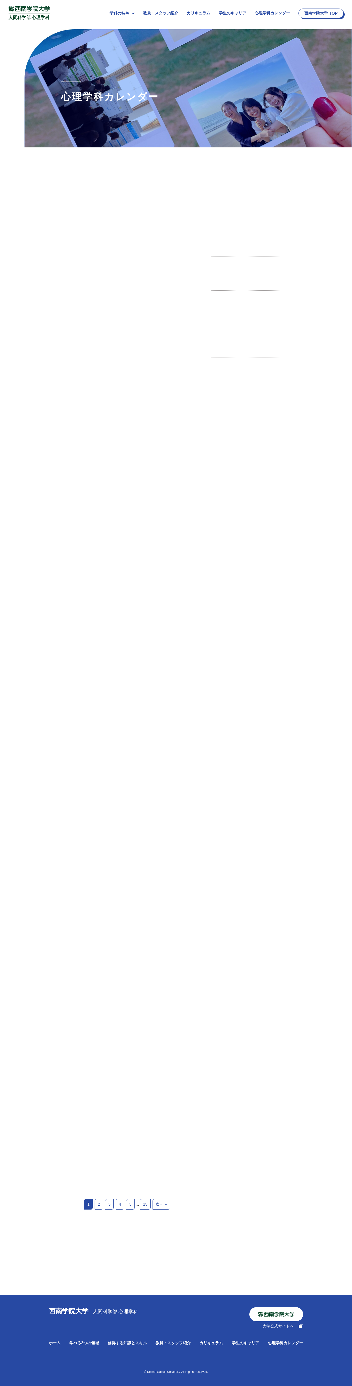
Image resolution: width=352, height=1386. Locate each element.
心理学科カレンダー (272, 13)
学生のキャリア (232, 13)
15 (145, 1204)
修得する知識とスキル (127, 1343)
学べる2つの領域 (84, 1343)
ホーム (55, 1343)
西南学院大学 (321, 13)
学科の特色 (122, 13)
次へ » (161, 1204)
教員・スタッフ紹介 (160, 13)
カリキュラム (198, 13)
